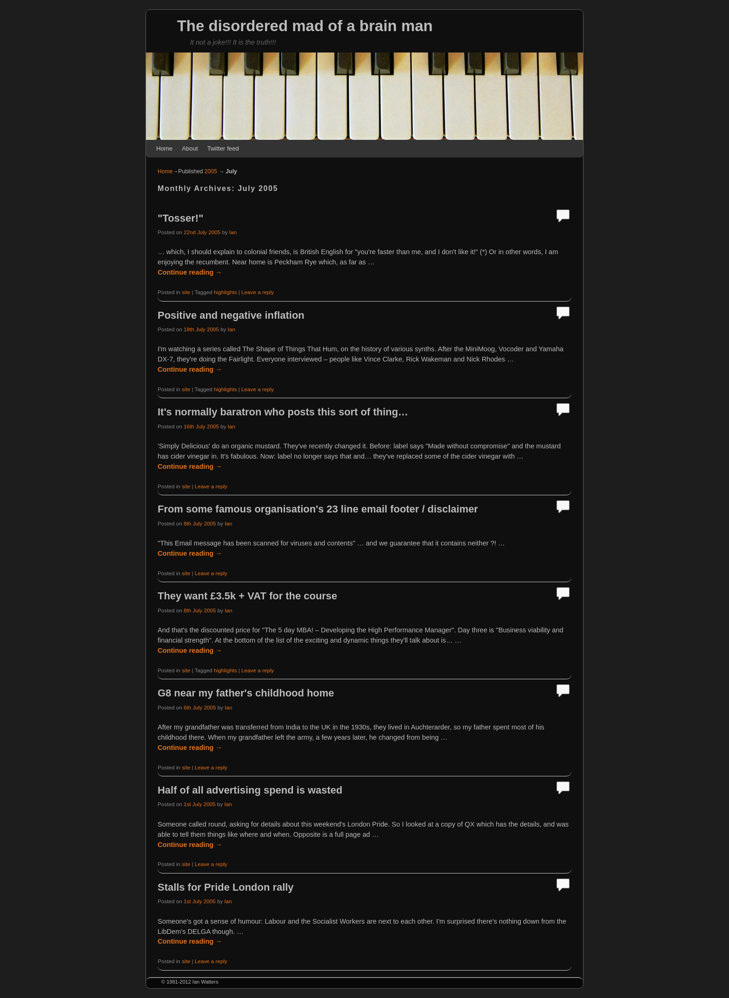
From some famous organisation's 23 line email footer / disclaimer (318, 509)
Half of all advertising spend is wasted (250, 790)
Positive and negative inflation (231, 315)
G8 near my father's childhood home (246, 693)
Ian (233, 232)
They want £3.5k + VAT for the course (247, 596)
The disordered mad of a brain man (305, 25)
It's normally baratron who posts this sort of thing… (283, 412)
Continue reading (190, 272)
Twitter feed (223, 148)
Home (164, 148)
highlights (225, 292)
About (190, 148)
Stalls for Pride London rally (226, 887)
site (186, 292)
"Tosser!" (180, 218)
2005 (211, 171)
